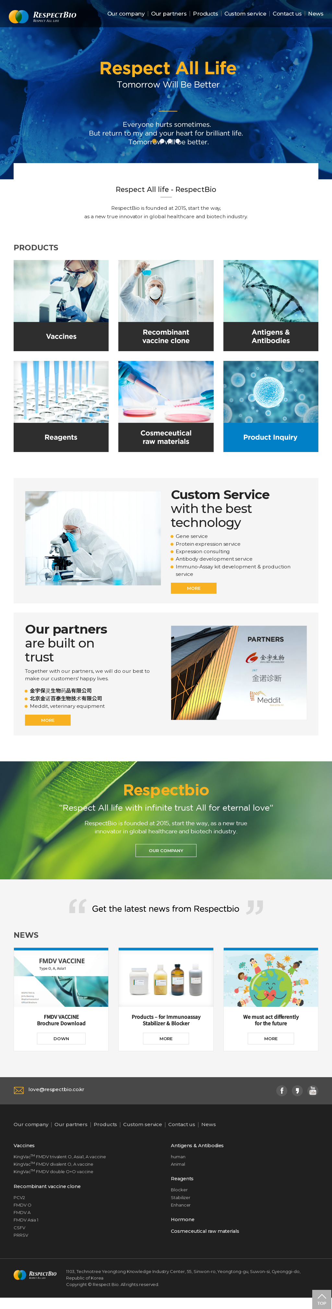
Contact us (287, 13)
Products (205, 13)
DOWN (61, 1046)
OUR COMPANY (166, 857)
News (315, 13)
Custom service (245, 13)
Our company (126, 13)
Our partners (168, 13)
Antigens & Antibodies (198, 1154)
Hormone (183, 1230)
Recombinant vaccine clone (48, 1196)
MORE (194, 592)
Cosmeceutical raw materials (207, 1242)
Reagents (183, 1188)
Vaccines (25, 1154)
